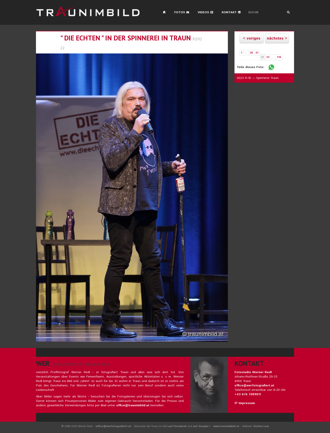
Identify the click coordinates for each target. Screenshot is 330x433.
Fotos (181, 12)
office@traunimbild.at (132, 405)
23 (267, 57)
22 (262, 57)
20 (251, 53)
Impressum (244, 403)
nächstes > (277, 38)
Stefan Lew (261, 426)
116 (279, 57)
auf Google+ (201, 426)
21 (256, 53)
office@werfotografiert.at (254, 385)
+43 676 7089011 (247, 394)
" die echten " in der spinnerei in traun (125, 37)
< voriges (251, 38)
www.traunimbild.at (226, 426)
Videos (205, 12)
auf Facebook (177, 426)
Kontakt (231, 12)
